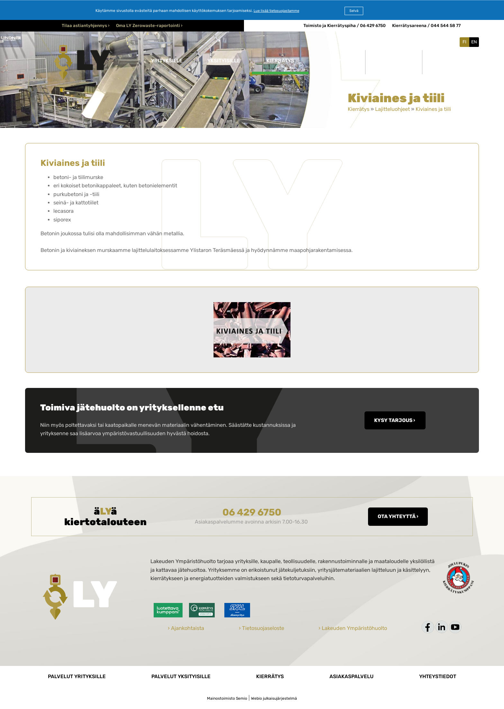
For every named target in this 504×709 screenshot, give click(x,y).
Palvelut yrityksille (77, 676)
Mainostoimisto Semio (227, 698)
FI (464, 42)
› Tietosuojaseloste (261, 628)
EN (474, 42)
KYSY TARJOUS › (395, 420)
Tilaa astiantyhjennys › (86, 25)
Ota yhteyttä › (398, 516)
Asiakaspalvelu (351, 676)
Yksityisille (223, 61)
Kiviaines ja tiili (433, 109)
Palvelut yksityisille (181, 676)
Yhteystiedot (450, 61)
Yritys (337, 61)
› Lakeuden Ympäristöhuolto (353, 628)
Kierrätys (280, 61)
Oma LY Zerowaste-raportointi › (149, 25)
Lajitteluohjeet (392, 109)
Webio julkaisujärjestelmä (274, 698)
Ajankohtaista (394, 61)
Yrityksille (167, 61)
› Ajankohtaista (186, 628)
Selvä (353, 11)
